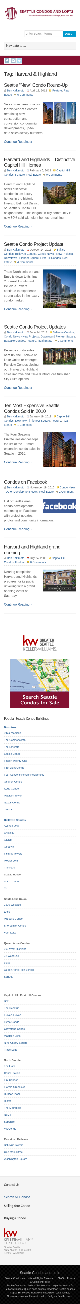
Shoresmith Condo (15, 925)
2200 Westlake (13, 904)
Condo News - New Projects (55, 253)
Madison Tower (13, 795)
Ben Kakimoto (15, 90)
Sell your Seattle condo (60, 1296)
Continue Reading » (18, 141)
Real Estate (33, 174)
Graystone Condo (14, 1028)
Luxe (7, 962)
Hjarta (7, 1100)
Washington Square (15, 1158)
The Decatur (11, 1007)
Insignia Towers (13, 853)
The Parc (9, 867)
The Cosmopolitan (15, 739)
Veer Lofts (10, 932)
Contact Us (11, 1184)
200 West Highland (15, 948)
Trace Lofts (10, 1049)
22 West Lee (11, 955)
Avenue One (11, 825)
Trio (6, 888)
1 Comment (24, 424)
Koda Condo (11, 788)
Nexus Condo (12, 802)
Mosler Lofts (11, 860)
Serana (8, 976)
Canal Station (12, 1073)
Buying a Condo (15, 1218)
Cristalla (9, 832)
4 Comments (25, 262)
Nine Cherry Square (16, 1042)
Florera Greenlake (14, 1086)
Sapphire (9, 1121)
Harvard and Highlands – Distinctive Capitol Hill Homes (39, 162)
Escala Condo (12, 753)
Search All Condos (17, 1197)
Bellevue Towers (13, 1145)
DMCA (60, 1278)
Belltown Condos (15, 820)
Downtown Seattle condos (61, 1289)
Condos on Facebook (25, 482)
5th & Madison (12, 732)
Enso (7, 911)
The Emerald (11, 746)
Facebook (7, 60)
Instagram (13, 60)
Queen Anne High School (19, 969)
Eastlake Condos (14, 340)
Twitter (19, 60)
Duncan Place (12, 1093)
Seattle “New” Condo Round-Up (36, 85)
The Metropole (12, 1107)
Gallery (8, 839)
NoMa (7, 1114)
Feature (57, 90)
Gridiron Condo (13, 781)
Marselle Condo (13, 918)
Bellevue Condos (25, 253)
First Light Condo (14, 767)
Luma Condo (11, 1021)
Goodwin (9, 846)
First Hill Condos (50, 258)
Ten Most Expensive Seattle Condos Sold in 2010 (31, 408)
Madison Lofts (12, 1035)
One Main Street (13, 1151)
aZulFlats (9, 1066)
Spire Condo (11, 881)
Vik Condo (10, 1128)
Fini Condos (11, 1079)
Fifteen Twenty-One (15, 760)
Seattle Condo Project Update (33, 244)
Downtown (10, 727)
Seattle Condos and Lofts (40, 1273)
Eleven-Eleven (12, 1014)
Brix (6, 1001)
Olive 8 (8, 809)
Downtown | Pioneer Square (21, 258)
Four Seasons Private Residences (24, 774)
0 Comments (25, 94)
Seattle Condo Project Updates (35, 327)
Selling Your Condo (17, 1205)
